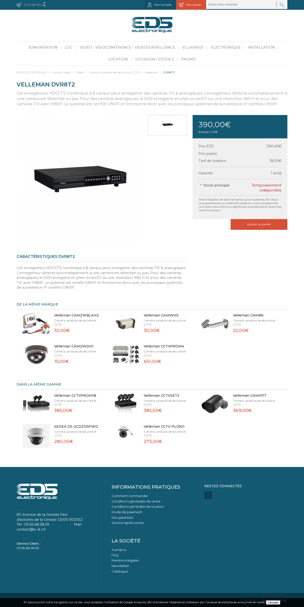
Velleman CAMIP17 (249, 395)
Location (118, 59)
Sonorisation (42, 47)
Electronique (226, 47)
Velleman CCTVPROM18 (75, 395)
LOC (68, 47)
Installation (261, 47)
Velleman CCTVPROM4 (164, 346)
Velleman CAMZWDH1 (74, 346)
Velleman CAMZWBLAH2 (76, 315)
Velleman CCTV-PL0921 (164, 426)
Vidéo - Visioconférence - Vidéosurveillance (127, 47)
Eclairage (193, 47)
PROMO (188, 59)
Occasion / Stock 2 (154, 59)
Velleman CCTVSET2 (161, 395)
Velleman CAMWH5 (161, 315)
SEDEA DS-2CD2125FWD (76, 426)
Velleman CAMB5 (248, 315)
